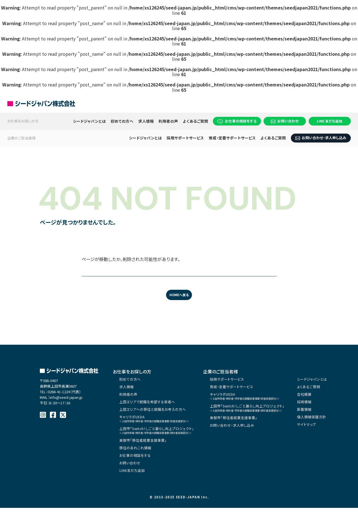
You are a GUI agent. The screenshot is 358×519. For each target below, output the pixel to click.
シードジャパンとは (89, 121)
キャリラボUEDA (163, 425)
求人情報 (146, 121)
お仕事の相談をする (237, 121)
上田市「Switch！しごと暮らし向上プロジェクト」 (164, 438)
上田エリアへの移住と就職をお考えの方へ (155, 414)
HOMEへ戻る (179, 295)
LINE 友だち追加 (329, 121)
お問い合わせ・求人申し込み (320, 137)
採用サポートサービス (185, 138)
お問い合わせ (285, 121)
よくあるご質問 (195, 121)
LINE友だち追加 (133, 483)
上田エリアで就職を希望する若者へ (149, 406)
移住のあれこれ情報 (137, 458)
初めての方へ (122, 121)
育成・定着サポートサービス (232, 138)
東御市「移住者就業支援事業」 (145, 449)
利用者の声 (168, 121)
